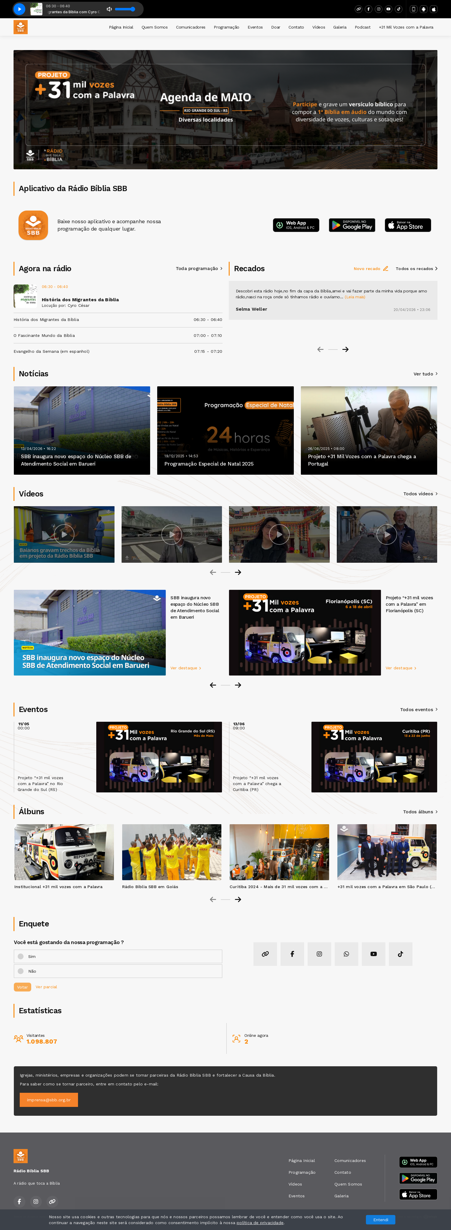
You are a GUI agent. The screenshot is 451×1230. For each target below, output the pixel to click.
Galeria (339, 27)
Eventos (255, 27)
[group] (64, 534)
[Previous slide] (320, 350)
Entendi (380, 1219)
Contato (296, 27)
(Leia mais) (355, 296)
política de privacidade (260, 1222)
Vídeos (318, 27)
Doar (275, 27)
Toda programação (199, 268)
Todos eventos (418, 709)
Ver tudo (425, 374)
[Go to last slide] (213, 685)
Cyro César (78, 305)
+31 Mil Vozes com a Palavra (406, 27)
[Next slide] (345, 350)
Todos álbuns (420, 812)
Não (32, 971)
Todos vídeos (420, 493)
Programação (226, 27)
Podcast (363, 27)
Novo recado (371, 269)
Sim (32, 956)
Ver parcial (46, 986)
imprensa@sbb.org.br (49, 1099)
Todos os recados (416, 268)
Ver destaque (185, 668)
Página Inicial (121, 27)
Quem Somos (155, 27)
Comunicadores (190, 27)
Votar (22, 987)
